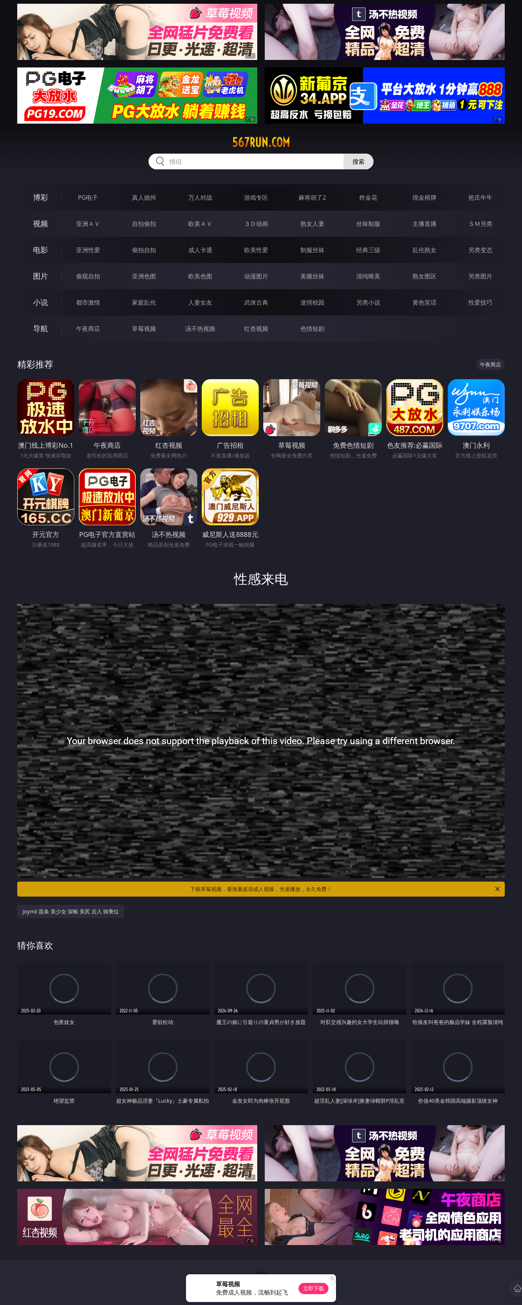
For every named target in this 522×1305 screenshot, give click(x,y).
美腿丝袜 (312, 276)
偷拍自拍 (144, 250)
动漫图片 (256, 276)
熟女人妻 (312, 224)
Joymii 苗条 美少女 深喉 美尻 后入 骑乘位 (70, 911)
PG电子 (88, 197)
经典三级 (368, 250)
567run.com (261, 142)
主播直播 (424, 224)
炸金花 (368, 197)
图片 (40, 276)
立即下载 (313, 1288)
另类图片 (480, 276)
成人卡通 (200, 250)
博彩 (40, 197)
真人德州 (144, 197)
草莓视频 (144, 328)
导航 (40, 328)
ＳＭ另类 (480, 224)
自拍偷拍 (144, 224)
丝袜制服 (368, 224)
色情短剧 (312, 328)
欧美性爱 (256, 250)
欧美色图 (200, 276)
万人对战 (200, 197)
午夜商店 (88, 328)
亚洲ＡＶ (88, 224)
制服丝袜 (312, 250)
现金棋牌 (424, 197)
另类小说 (368, 302)
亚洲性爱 (88, 250)
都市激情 (88, 302)
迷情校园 (312, 302)
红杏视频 (256, 328)
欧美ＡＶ (200, 224)
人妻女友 (200, 302)
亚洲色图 (144, 276)
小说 (40, 302)
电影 (40, 250)
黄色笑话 (424, 302)
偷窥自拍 (88, 276)
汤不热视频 (200, 328)
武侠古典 (256, 302)
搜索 (358, 161)
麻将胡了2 (312, 197)
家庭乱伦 (144, 302)
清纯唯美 (368, 276)
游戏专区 (256, 197)
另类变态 (480, 250)
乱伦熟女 (424, 250)
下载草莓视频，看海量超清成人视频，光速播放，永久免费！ (345, 889)
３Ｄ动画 (256, 224)
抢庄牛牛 (480, 197)
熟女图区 (424, 276)
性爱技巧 (480, 302)
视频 (40, 223)
